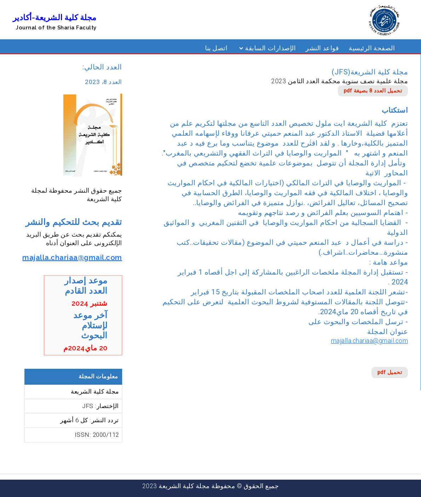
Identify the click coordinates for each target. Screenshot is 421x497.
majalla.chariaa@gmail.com (369, 340)
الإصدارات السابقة (270, 48)
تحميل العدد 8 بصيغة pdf (373, 90)
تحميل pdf (389, 372)
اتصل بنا (216, 48)
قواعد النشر (322, 48)
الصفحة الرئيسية (372, 48)
